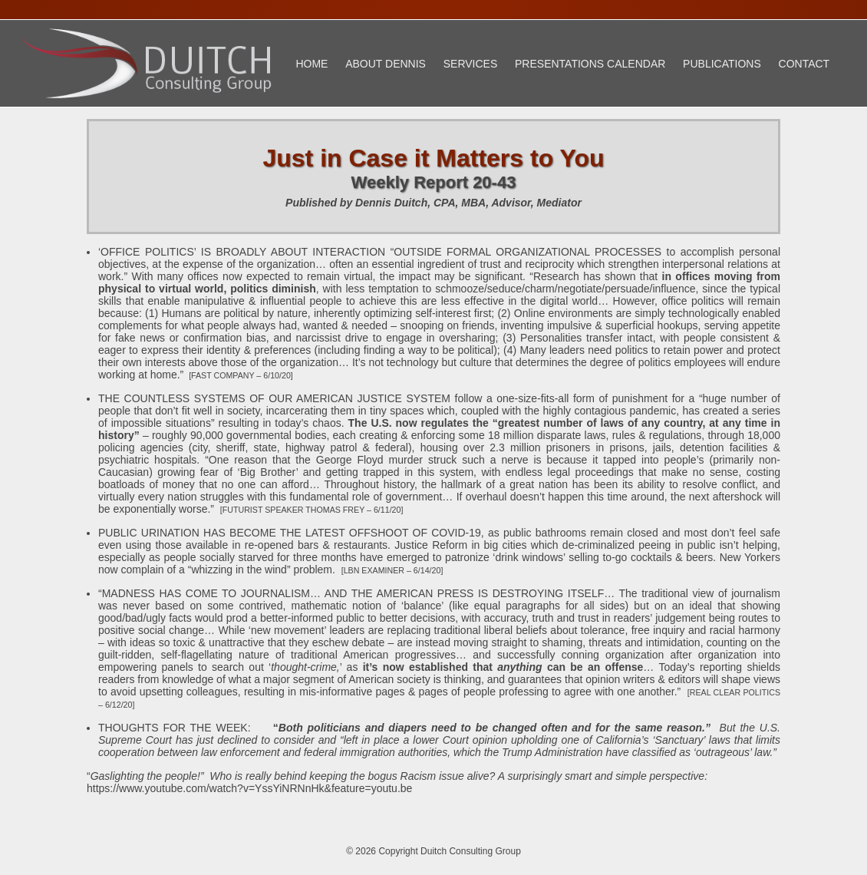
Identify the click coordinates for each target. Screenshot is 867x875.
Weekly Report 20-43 (433, 182)
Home (311, 64)
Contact (804, 64)
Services (470, 64)
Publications (722, 64)
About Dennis (385, 64)
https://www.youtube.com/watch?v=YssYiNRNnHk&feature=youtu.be (249, 788)
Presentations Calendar (590, 64)
